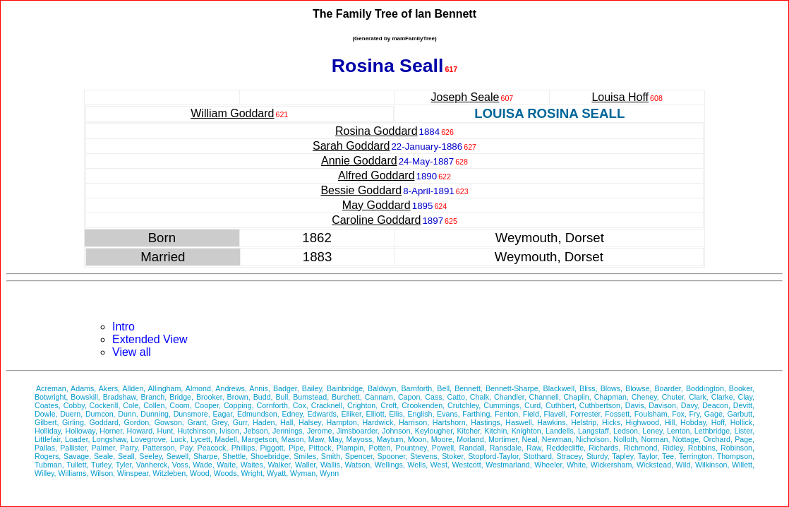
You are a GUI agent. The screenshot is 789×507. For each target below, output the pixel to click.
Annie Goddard (359, 161)
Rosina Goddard (376, 131)
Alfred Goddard (376, 175)
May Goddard (376, 205)
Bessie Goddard (361, 190)
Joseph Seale (465, 97)
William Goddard (232, 113)
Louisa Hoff (620, 97)
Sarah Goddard (351, 146)
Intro (123, 327)
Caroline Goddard (376, 220)
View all (131, 352)
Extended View (149, 339)
